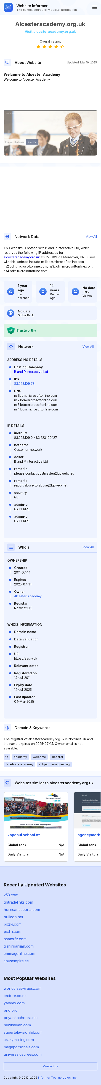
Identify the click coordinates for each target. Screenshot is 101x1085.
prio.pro (11, 1010)
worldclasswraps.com (22, 988)
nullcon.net (13, 917)
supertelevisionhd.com (23, 1032)
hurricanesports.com (22, 909)
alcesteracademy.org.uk (22, 257)
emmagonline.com (19, 953)
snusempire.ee (16, 961)
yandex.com (14, 1003)
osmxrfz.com (15, 939)
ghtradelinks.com (18, 902)
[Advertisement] (50, 95)
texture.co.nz (15, 995)
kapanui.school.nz (24, 835)
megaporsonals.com (21, 1047)
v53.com (11, 895)
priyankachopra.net (21, 1017)
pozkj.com (12, 924)
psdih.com (12, 931)
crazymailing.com (19, 1039)
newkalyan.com (17, 1025)
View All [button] (91, 236)
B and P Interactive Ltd (31, 372)
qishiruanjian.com (19, 946)
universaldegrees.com (23, 1054)
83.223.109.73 (24, 383)
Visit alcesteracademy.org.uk (50, 31)
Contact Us (50, 1066)
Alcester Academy (28, 596)
